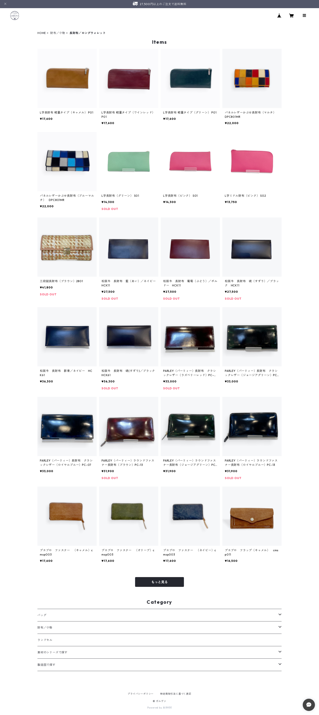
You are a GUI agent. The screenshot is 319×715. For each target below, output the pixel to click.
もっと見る (159, 582)
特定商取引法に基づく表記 (175, 693)
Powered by (159, 707)
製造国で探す (46, 665)
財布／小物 (57, 33)
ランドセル (44, 640)
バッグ (41, 615)
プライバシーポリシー (141, 693)
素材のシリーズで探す (52, 652)
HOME (41, 33)
